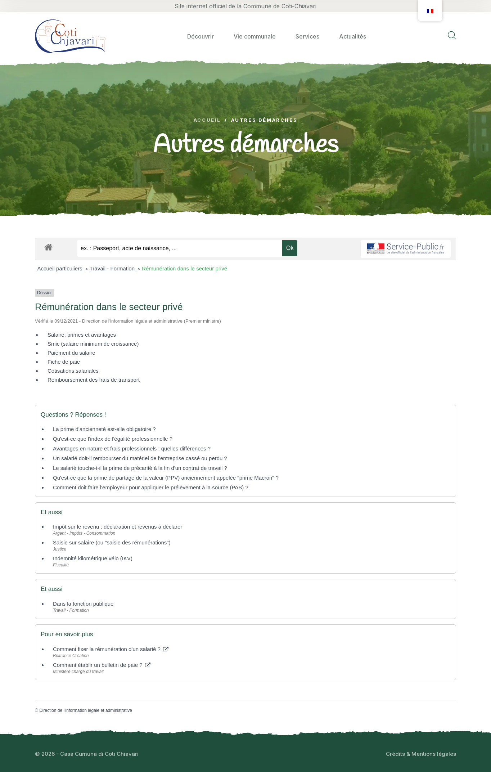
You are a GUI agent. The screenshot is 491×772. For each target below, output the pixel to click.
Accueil (207, 120)
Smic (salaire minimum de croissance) (93, 344)
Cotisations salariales (73, 371)
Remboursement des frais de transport (94, 380)
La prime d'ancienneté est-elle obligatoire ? (104, 429)
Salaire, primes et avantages (82, 335)
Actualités (352, 36)
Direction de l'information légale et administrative (85, 710)
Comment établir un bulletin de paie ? (101, 665)
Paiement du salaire (71, 353)
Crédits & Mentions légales (421, 753)
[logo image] (70, 36)
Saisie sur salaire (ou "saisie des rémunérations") (112, 542)
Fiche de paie (64, 362)
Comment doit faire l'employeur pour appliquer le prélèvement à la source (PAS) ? (150, 487)
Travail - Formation (113, 268)
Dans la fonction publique (83, 604)
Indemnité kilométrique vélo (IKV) (92, 558)
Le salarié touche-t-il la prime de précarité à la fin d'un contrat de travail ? (140, 468)
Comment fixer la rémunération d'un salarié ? (110, 649)
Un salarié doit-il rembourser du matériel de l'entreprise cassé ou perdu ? (140, 458)
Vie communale (255, 36)
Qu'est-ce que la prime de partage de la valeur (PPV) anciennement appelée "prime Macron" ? (166, 478)
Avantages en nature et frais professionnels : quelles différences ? (132, 448)
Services (307, 36)
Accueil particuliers (60, 268)
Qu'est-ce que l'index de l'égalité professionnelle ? (112, 439)
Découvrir (200, 36)
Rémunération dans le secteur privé (184, 268)
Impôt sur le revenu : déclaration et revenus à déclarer (117, 527)
